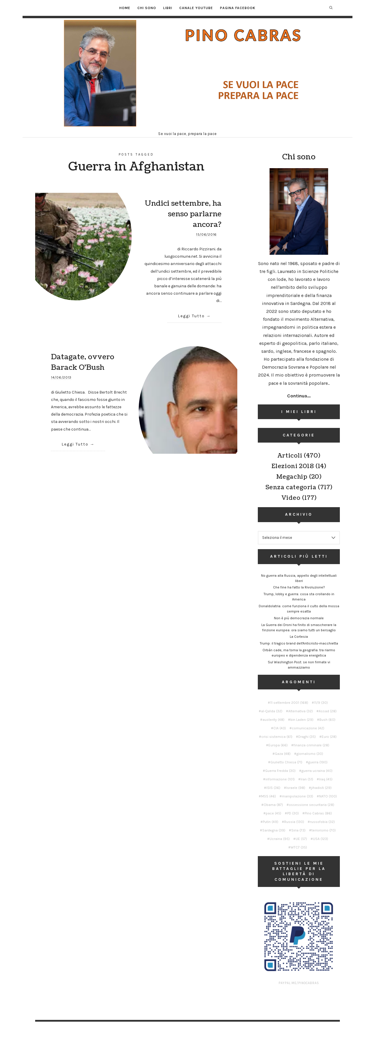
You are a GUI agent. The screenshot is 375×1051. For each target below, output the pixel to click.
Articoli (289, 456)
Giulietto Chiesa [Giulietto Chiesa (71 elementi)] (286, 762)
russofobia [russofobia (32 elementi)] (322, 822)
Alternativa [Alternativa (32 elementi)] (300, 711)
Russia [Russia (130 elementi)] (294, 822)
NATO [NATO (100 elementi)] (328, 796)
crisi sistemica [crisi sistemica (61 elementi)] (276, 736)
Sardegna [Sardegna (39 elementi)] (273, 830)
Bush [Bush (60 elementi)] (327, 719)
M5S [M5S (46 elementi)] (268, 796)
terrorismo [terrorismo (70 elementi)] (323, 830)
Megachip (292, 477)
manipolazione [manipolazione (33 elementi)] (297, 796)
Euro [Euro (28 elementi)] (329, 736)
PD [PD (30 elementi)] (293, 813)
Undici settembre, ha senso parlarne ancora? (183, 214)
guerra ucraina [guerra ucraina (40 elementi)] (317, 770)
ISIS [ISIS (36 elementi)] (273, 787)
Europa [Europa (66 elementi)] (278, 745)
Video (291, 498)
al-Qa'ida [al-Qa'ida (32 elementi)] (271, 711)
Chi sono (146, 8)
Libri (167, 8)
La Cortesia (299, 637)
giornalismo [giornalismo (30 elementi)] (309, 753)
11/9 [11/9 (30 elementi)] (321, 702)
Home (124, 8)
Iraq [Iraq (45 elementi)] (326, 779)
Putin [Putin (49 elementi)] (270, 822)
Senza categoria (290, 487)
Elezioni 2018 (293, 466)
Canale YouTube (196, 8)
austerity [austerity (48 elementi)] (273, 719)
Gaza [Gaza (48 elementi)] (283, 753)
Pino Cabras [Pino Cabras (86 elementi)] (318, 813)
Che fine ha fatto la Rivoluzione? (299, 587)
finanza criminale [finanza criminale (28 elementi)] (311, 745)
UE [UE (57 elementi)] (301, 839)
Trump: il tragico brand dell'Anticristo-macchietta (299, 643)
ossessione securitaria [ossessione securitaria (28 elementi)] (311, 805)
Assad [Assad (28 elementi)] (328, 711)
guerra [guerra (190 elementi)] (318, 762)
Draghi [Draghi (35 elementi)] (307, 736)
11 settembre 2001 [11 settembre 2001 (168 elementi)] (289, 702)
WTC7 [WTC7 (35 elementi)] (299, 847)
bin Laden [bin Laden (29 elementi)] (301, 719)
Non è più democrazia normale (299, 618)
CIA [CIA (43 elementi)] (279, 728)
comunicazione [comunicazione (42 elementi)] (308, 728)
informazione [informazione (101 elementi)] (280, 779)
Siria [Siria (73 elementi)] (298, 830)
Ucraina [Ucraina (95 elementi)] (280, 839)
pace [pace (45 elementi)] (273, 813)
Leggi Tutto (191, 315)
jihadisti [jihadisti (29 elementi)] (321, 787)
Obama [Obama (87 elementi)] (273, 805)
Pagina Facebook (237, 8)
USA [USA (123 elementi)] (320, 839)
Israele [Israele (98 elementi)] (295, 787)
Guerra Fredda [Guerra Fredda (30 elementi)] (280, 770)
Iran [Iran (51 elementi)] (307, 779)
